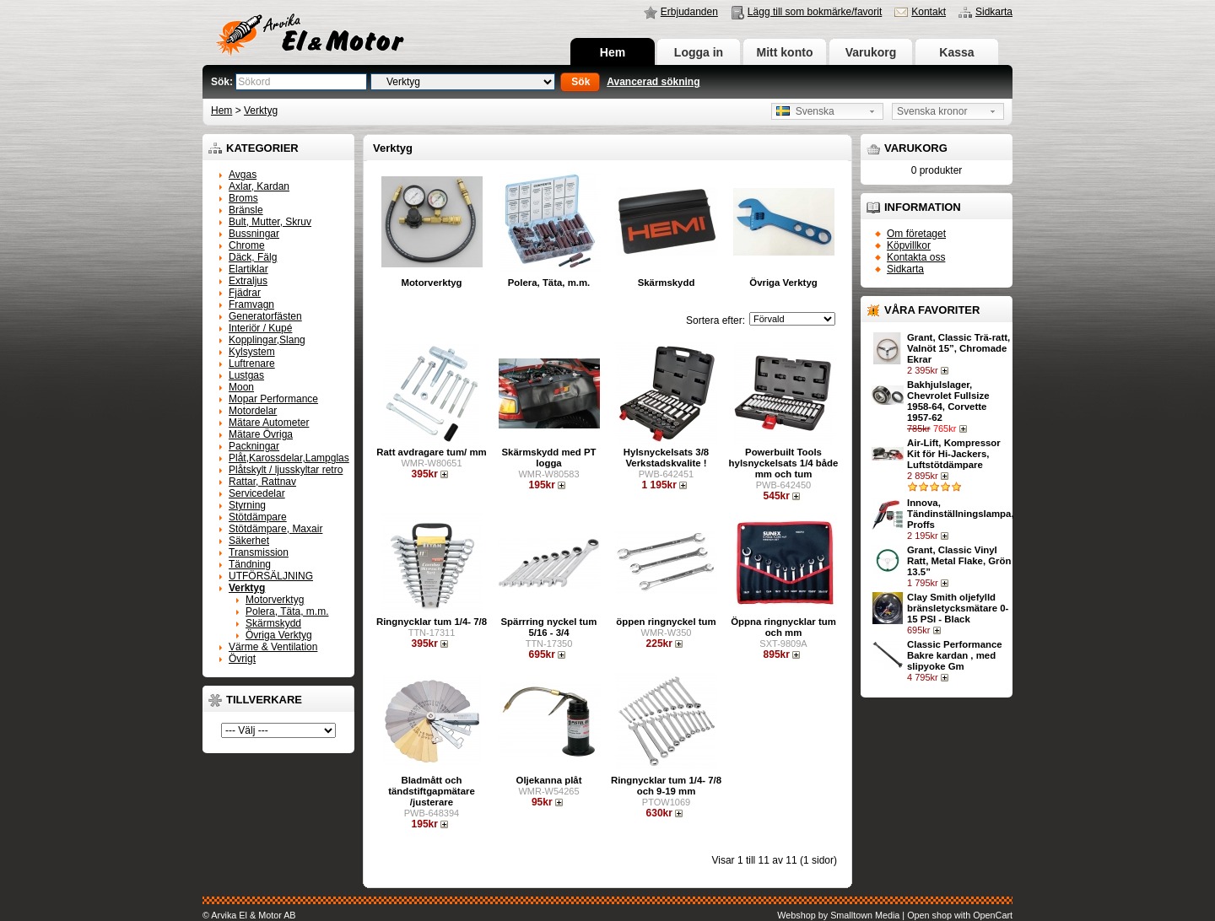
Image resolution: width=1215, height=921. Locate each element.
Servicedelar (257, 493)
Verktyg (261, 110)
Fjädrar (245, 293)
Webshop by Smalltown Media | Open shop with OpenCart (894, 915)
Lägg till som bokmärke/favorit (815, 12)
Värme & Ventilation (273, 647)
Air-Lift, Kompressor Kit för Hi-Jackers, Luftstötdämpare (954, 454)
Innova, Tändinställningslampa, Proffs (960, 514)
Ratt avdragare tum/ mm (431, 452)
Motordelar (253, 411)
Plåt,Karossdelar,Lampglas (289, 458)
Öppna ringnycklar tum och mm (783, 627)
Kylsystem (252, 352)
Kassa (956, 52)
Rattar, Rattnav (262, 481)
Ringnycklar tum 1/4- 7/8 (431, 622)
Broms (243, 198)
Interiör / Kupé (260, 328)
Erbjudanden (689, 12)
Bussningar (254, 234)
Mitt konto (785, 52)
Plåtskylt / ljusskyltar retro (286, 470)
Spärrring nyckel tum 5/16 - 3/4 (549, 627)
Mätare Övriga (261, 434)
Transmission (259, 552)
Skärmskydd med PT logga (548, 457)
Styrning (247, 505)
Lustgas (246, 375)
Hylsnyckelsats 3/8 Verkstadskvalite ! (666, 457)
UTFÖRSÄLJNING (271, 576)
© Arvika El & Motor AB (249, 915)
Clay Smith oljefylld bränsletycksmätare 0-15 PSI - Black (957, 608)
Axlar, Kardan (259, 186)
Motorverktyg (275, 600)
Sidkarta (993, 12)
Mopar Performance (273, 399)
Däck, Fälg (253, 257)
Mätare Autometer (269, 422)
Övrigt (242, 659)
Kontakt (928, 12)
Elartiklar (248, 269)
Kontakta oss (916, 257)
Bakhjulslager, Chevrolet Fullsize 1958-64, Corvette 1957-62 (948, 401)
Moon (241, 387)
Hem (612, 52)
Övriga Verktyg (279, 635)
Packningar (254, 446)
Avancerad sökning (653, 82)
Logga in (698, 52)
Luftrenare (252, 363)
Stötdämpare (258, 517)
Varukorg (871, 52)
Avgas (242, 174)
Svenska (805, 111)
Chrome (247, 245)
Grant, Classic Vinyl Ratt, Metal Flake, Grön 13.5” (959, 561)
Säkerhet (249, 541)
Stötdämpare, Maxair (275, 529)
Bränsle (246, 210)
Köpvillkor (909, 245)
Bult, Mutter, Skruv (270, 222)
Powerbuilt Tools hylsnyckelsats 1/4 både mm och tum (784, 463)
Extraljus (248, 281)
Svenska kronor (932, 111)
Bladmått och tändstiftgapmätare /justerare (431, 791)
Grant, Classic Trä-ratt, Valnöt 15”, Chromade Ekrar (958, 348)
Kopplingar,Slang (267, 340)
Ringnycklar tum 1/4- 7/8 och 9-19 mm (666, 785)
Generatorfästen (265, 316)
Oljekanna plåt (549, 780)
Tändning (250, 564)
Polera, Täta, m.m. (287, 611)
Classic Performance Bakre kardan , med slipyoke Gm (954, 655)
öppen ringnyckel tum (666, 622)
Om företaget (916, 234)
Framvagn (251, 304)
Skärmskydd (273, 623)
